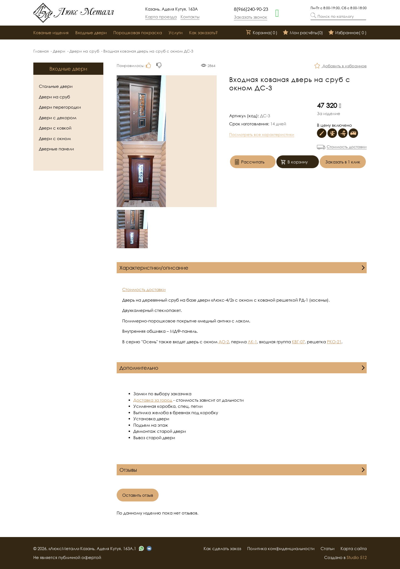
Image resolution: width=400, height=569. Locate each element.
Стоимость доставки (347, 146)
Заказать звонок (250, 16)
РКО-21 (334, 341)
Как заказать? (203, 32)
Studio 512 (357, 557)
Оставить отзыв (137, 495)
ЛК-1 (252, 341)
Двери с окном (55, 138)
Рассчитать (249, 162)
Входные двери (91, 32)
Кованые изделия (51, 32)
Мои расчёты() (303, 33)
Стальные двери (55, 86)
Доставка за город (152, 399)
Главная (41, 51)
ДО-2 (224, 341)
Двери (59, 51)
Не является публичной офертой (67, 557)
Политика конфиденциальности (280, 548)
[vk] (149, 548)
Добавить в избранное (340, 66)
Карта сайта (354, 548)
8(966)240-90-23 (251, 9)
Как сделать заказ (222, 548)
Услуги (175, 32)
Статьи (327, 548)
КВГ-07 (298, 341)
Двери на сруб (84, 51)
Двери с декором (57, 117)
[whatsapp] (277, 12)
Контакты (190, 16)
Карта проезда (161, 16)
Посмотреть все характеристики (261, 134)
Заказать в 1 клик (342, 161)
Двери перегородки (60, 107)
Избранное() (347, 33)
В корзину (294, 162)
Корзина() (262, 33)
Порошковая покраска (137, 32)
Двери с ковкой (55, 127)
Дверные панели (56, 148)
